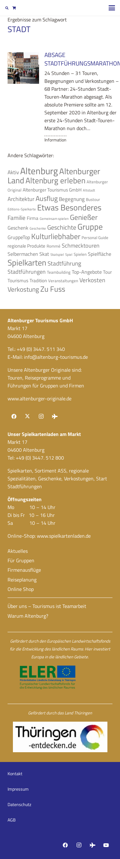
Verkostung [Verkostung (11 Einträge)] (23, 289)
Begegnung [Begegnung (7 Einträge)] (72, 199)
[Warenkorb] (13, 8)
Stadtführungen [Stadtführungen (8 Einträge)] (27, 271)
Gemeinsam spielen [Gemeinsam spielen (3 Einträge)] (54, 218)
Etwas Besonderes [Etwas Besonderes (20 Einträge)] (69, 207)
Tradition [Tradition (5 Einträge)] (38, 280)
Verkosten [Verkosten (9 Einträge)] (92, 280)
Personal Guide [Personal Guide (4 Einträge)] (95, 237)
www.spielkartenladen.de (64, 536)
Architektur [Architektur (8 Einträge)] (21, 198)
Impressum (18, 789)
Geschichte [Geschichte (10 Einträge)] (61, 227)
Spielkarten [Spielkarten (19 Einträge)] (27, 262)
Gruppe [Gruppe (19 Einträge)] (90, 226)
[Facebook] (14, 416)
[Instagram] (41, 416)
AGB (12, 819)
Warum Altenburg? (28, 616)
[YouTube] (106, 845)
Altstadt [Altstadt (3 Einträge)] (89, 190)
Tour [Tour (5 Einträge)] (107, 272)
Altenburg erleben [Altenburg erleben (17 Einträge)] (55, 180)
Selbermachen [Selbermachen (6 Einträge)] (23, 254)
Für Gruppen (21, 560)
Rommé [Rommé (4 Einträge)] (53, 246)
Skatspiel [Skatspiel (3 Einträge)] (57, 254)
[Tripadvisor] (55, 416)
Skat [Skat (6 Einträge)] (44, 254)
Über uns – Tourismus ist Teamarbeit (47, 606)
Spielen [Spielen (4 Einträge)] (80, 254)
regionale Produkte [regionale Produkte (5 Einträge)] (26, 245)
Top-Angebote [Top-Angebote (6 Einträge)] (87, 272)
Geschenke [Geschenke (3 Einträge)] (38, 228)
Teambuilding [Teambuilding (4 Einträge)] (59, 272)
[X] (27, 416)
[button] (6, 8)
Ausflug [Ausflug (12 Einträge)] (47, 198)
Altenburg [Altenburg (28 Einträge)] (39, 171)
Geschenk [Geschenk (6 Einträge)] (18, 228)
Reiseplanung (22, 579)
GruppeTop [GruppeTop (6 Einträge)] (19, 237)
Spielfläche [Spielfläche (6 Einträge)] (99, 254)
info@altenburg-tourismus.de (56, 357)
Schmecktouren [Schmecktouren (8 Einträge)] (81, 245)
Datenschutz (19, 804)
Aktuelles (18, 551)
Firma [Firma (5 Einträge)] (32, 218)
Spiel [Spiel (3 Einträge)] (68, 254)
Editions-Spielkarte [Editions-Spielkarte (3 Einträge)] (22, 209)
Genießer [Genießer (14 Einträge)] (84, 217)
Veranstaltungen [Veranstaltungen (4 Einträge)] (63, 281)
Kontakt (15, 773)
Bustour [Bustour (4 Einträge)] (93, 199)
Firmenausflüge (24, 570)
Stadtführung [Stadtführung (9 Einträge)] (64, 263)
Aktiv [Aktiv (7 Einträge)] (13, 172)
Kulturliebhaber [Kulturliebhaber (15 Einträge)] (55, 236)
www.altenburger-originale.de (39, 398)
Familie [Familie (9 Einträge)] (17, 217)
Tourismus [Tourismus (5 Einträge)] (18, 280)
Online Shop (21, 589)
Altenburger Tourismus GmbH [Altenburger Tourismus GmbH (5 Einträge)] (52, 189)
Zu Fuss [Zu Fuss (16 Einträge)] (52, 289)
